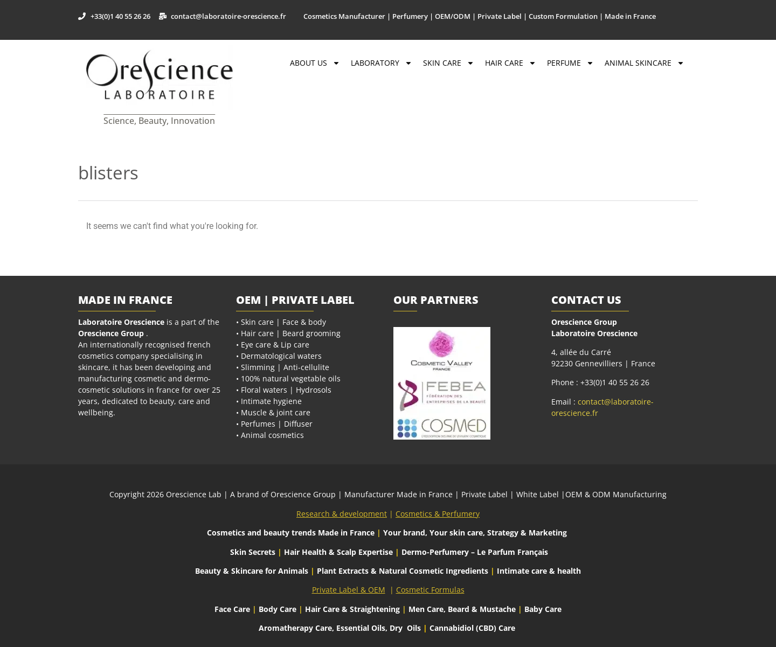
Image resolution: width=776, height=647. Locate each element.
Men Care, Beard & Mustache (462, 609)
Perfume (570, 63)
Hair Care (510, 63)
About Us (315, 63)
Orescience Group (111, 333)
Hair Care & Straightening (353, 609)
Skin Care (448, 63)
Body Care (277, 609)
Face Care (233, 609)
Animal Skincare (644, 63)
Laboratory (381, 63)
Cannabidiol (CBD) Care (472, 628)
